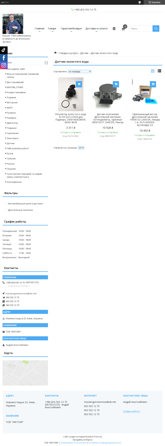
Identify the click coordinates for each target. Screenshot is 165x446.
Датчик (84, 53)
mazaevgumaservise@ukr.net (21, 293)
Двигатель (12, 122)
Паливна (11, 117)
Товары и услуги (68, 53)
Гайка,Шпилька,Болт (18, 148)
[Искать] (156, 28)
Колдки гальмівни (16, 92)
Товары (7, 62)
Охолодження (14, 181)
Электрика (12, 138)
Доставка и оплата (96, 28)
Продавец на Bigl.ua (82, 439)
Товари (52, 28)
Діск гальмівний (15, 82)
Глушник (11, 168)
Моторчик (12, 102)
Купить (79, 84)
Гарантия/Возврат (71, 28)
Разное (11, 163)
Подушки (11, 127)
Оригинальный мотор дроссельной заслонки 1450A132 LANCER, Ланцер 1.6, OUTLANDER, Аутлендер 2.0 (145, 119)
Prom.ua (98, 436)
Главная (39, 28)
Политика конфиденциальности (105, 442)
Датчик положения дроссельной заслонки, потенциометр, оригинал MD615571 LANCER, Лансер (107, 118)
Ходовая (11, 97)
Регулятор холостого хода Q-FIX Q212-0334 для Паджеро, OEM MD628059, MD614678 (70, 118)
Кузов (10, 153)
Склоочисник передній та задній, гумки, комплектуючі (24, 175)
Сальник (11, 158)
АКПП (9, 107)
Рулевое (11, 112)
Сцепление (13, 133)
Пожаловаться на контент (74, 442)
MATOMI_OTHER (15, 87)
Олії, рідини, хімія (16, 68)
